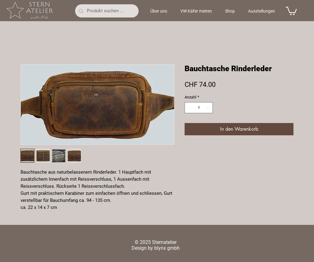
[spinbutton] (199, 107)
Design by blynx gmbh (156, 248)
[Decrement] (189, 107)
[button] (291, 10)
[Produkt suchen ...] (106, 10)
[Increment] (208, 107)
